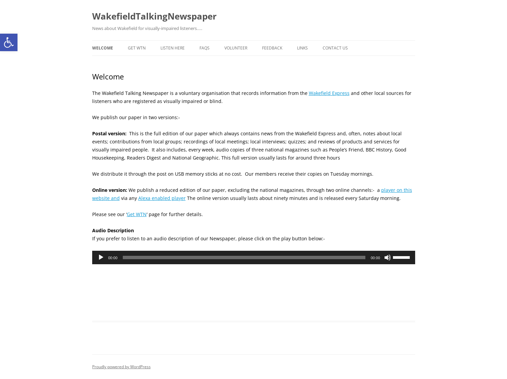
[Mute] (387, 257)
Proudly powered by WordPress (121, 367)
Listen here (172, 48)
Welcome (102, 48)
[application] (253, 257)
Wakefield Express (329, 93)
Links (302, 48)
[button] (8, 42)
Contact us (335, 48)
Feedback (272, 48)
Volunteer (235, 48)
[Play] (101, 257)
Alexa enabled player (162, 198)
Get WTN (137, 48)
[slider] (244, 257)
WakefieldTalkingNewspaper (154, 16)
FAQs (205, 48)
